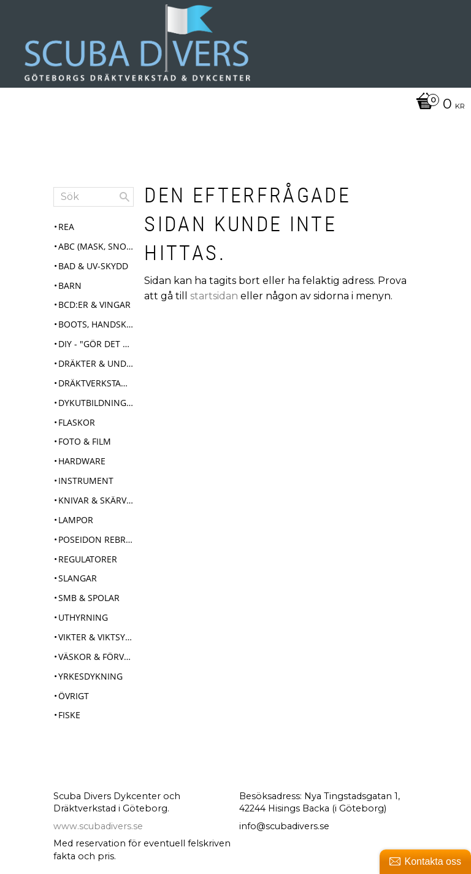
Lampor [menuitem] (75, 520)
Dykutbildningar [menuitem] (96, 402)
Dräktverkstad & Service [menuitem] (96, 383)
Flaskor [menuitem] (76, 422)
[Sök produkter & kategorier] (93, 197)
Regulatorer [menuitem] (87, 559)
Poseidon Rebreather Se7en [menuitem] (96, 539)
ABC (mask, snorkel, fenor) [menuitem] (96, 246)
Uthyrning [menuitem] (83, 617)
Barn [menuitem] (70, 285)
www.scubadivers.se (98, 826)
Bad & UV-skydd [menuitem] (93, 266)
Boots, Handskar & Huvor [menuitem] (96, 324)
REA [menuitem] (66, 226)
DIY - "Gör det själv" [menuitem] (96, 344)
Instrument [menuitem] (85, 480)
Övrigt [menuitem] (73, 696)
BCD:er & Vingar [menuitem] (94, 304)
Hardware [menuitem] (81, 461)
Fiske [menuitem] (69, 715)
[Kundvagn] (232, 105)
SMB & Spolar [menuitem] (89, 598)
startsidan (214, 296)
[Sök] (124, 197)
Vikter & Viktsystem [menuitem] (96, 637)
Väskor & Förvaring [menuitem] (96, 656)
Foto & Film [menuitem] (84, 441)
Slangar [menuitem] (77, 578)
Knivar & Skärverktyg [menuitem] (96, 500)
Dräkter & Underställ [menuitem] (96, 363)
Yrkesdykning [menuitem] (90, 676)
